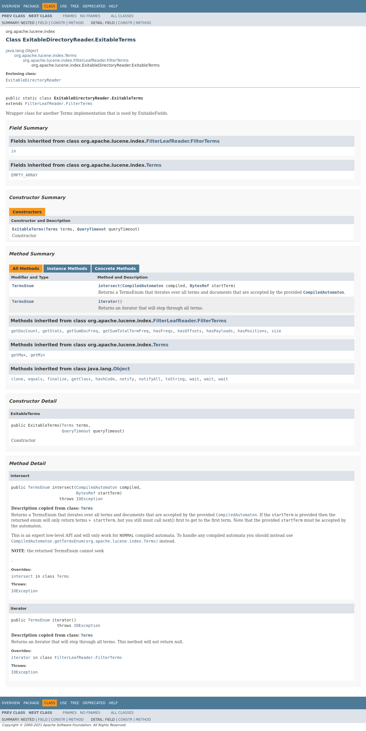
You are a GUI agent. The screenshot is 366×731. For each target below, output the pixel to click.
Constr (58, 23)
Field (42, 23)
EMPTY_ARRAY (24, 175)
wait (194, 379)
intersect (109, 285)
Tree (74, 6)
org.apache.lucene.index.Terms (45, 55)
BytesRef (199, 285)
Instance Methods (67, 268)
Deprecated (94, 6)
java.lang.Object (22, 50)
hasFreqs (162, 331)
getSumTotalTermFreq (125, 331)
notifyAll (150, 379)
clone (17, 379)
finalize (56, 379)
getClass (81, 379)
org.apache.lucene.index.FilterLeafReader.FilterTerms (76, 60)
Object (121, 369)
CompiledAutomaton (142, 285)
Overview (11, 6)
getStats (52, 331)
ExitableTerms (27, 229)
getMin (37, 355)
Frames (70, 16)
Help (113, 6)
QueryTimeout (91, 229)
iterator (108, 301)
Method (76, 23)
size (276, 331)
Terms (154, 165)
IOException (89, 498)
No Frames (90, 16)
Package (31, 6)
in (13, 151)
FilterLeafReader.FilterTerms (58, 103)
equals (35, 379)
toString (175, 379)
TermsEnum (23, 285)
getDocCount (24, 331)
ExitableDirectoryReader (33, 80)
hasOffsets (190, 331)
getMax (18, 355)
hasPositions (252, 331)
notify (127, 379)
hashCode (105, 379)
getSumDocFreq (82, 331)
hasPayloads (219, 331)
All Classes (122, 16)
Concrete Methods (115, 268)
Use (63, 6)
